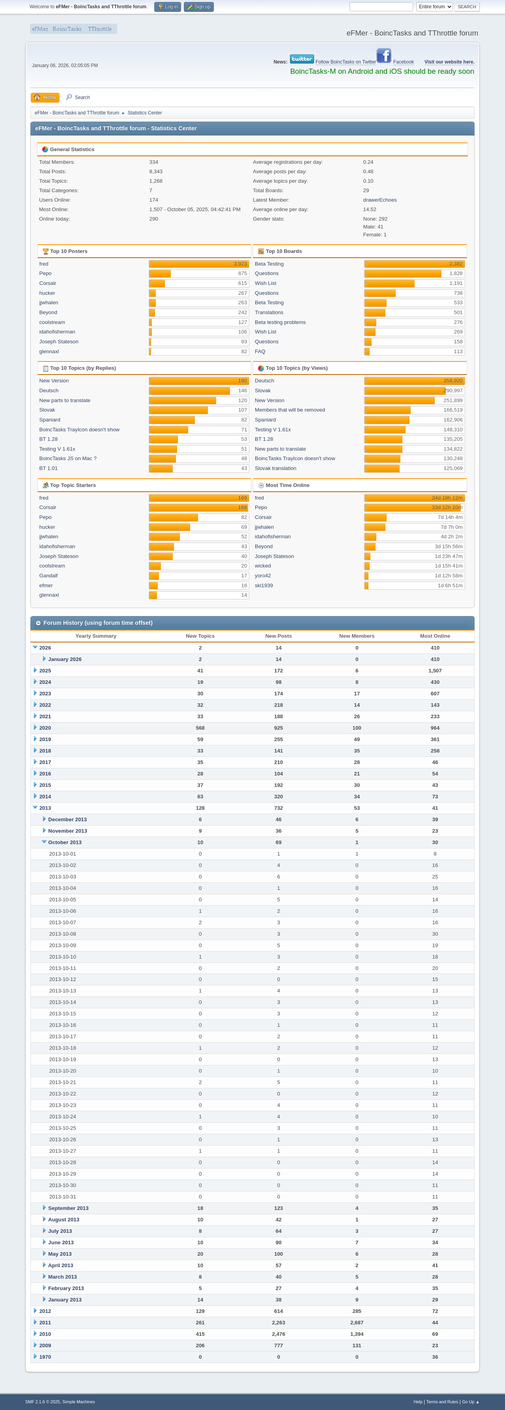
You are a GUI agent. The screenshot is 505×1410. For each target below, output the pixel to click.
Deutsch (49, 390)
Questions (267, 273)
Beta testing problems (280, 322)
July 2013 (60, 1231)
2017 (45, 762)
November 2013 (67, 831)
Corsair (47, 283)
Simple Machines (78, 1401)
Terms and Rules (442, 1401)
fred (44, 264)
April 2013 (60, 1265)
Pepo (45, 273)
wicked (263, 566)
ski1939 (264, 585)
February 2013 (66, 1288)
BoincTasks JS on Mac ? (68, 458)
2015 (45, 785)
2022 (45, 705)
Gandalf (48, 576)
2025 (45, 671)
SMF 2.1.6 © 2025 (42, 1401)
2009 (45, 1345)
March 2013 (62, 1277)
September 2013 (68, 1208)
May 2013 (59, 1254)
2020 (45, 728)
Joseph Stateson (59, 342)
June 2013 (60, 1242)
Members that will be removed (290, 410)
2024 (45, 682)
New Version (54, 381)
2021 (45, 716)
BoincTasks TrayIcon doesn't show (79, 430)
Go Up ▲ (471, 1401)
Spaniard (49, 420)
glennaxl (49, 351)
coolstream (52, 322)
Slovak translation (275, 468)
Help (418, 1401)
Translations (269, 312)
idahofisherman (57, 332)
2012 (45, 1311)
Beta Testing (269, 264)
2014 (45, 797)
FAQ (260, 351)
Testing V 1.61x (57, 449)
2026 (45, 648)
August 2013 (63, 1220)
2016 (45, 774)
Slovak (47, 410)
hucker (47, 293)
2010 (45, 1334)
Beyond (48, 312)
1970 (45, 1357)
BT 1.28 (48, 439)
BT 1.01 (48, 468)
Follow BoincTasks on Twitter (346, 62)
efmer (46, 585)
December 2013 (67, 819)
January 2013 (64, 1300)
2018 (45, 751)
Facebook (403, 62)
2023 (45, 694)
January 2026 (64, 659)
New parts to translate (65, 400)
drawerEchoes (380, 200)
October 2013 (64, 842)
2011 (45, 1323)
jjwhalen (48, 302)
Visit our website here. (450, 62)
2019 (45, 739)
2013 (45, 808)
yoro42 (263, 576)
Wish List (265, 283)
